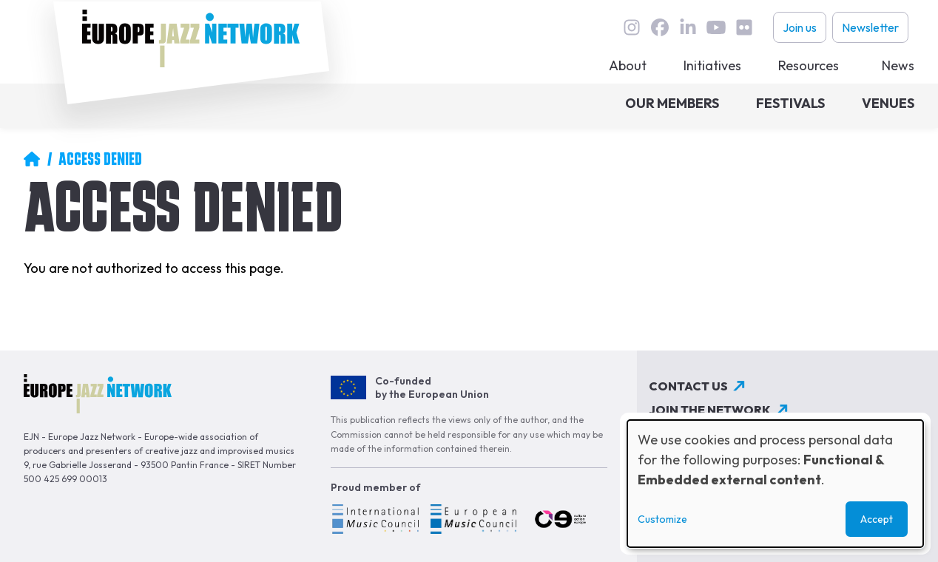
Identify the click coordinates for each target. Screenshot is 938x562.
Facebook (660, 27)
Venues (888, 103)
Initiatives (712, 65)
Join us (800, 27)
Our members (672, 103)
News (898, 65)
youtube (716, 27)
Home (32, 159)
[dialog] (775, 483)
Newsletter (870, 27)
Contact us (688, 386)
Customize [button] (662, 519)
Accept (876, 519)
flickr (744, 27)
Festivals (790, 103)
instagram (632, 27)
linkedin (688, 27)
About (628, 65)
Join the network (710, 409)
